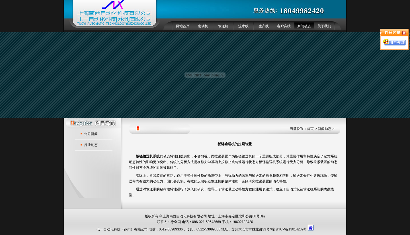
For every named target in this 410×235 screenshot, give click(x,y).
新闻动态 (304, 26)
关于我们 (324, 26)
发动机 (203, 26)
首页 (310, 129)
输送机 (223, 26)
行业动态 (91, 145)
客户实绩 (284, 26)
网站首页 (183, 26)
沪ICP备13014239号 (291, 229)
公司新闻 (91, 134)
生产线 (264, 26)
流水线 (243, 26)
